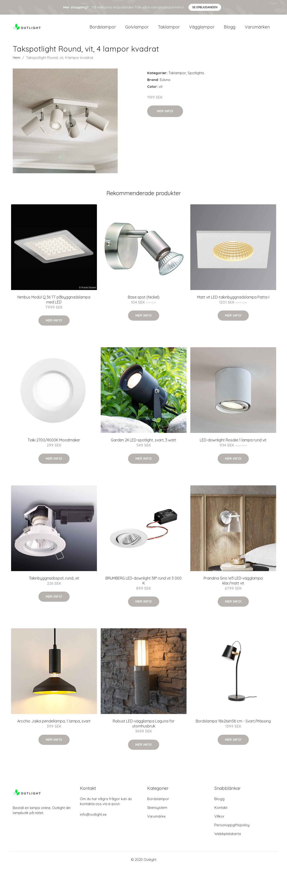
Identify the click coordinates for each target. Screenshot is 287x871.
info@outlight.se (93, 817)
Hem (16, 61)
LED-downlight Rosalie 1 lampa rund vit (233, 443)
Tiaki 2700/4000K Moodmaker (54, 443)
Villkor (219, 819)
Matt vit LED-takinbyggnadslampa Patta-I (233, 300)
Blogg (229, 28)
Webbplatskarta (227, 837)
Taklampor (169, 28)
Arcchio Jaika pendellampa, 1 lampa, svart (54, 724)
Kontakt (220, 811)
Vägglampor (201, 28)
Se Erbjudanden (204, 7)
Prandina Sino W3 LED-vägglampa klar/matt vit (233, 584)
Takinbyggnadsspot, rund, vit (54, 581)
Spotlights (196, 76)
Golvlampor (137, 28)
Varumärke (156, 819)
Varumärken (257, 28)
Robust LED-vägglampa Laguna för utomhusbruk (144, 727)
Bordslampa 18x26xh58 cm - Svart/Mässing (233, 724)
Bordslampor (103, 28)
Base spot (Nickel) (143, 300)
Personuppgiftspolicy (232, 828)
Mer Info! (165, 114)
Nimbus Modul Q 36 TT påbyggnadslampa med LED (53, 303)
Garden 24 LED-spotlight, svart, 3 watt (143, 443)
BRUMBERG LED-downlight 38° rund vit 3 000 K (143, 584)
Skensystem (157, 811)
